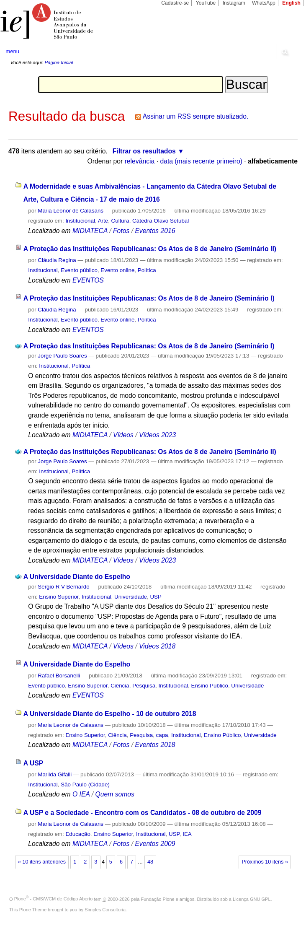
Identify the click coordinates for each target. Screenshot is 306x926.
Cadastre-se (175, 3)
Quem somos (114, 794)
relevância (140, 161)
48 (150, 862)
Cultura (120, 221)
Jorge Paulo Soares (62, 356)
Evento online (117, 270)
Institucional (80, 221)
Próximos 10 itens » (265, 862)
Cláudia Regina (57, 260)
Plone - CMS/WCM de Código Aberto (53, 898)
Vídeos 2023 (157, 434)
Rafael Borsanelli (59, 675)
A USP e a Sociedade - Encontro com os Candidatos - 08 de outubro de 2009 (142, 812)
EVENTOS (88, 280)
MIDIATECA (90, 230)
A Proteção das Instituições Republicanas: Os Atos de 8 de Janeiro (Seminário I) (149, 298)
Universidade (130, 597)
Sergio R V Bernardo (63, 587)
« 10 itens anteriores (42, 862)
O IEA (81, 794)
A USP (33, 763)
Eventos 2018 (155, 744)
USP (155, 597)
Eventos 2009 (155, 843)
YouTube (206, 3)
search (284, 51)
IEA (187, 834)
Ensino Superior (58, 597)
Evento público (79, 270)
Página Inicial (58, 62)
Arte (103, 221)
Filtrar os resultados (144, 151)
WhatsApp (263, 3)
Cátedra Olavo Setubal (160, 221)
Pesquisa (143, 685)
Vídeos (123, 434)
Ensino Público (209, 685)
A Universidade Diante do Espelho (76, 576)
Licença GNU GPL (251, 898)
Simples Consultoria (105, 909)
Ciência (120, 685)
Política (147, 270)
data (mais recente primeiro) (201, 161)
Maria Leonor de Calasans (70, 211)
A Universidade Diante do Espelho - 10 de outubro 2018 (109, 713)
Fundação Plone (158, 898)
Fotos (121, 230)
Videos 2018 (157, 646)
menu (12, 51)
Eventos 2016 (155, 230)
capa (162, 735)
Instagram (234, 3)
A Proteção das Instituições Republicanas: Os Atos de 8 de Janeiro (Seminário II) (149, 248)
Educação (77, 834)
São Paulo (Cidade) (85, 784)
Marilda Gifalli (55, 774)
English (291, 3)
